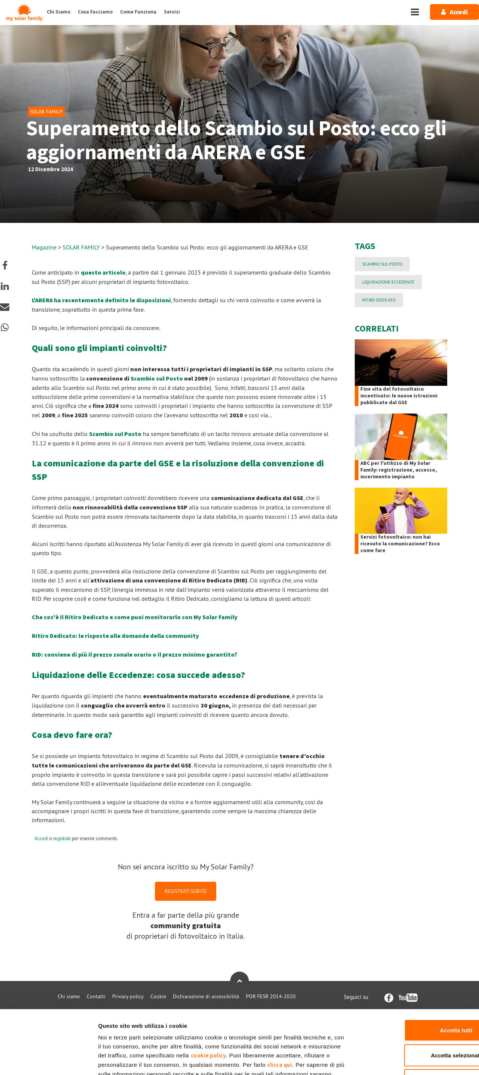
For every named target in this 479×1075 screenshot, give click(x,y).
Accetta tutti (416, 976)
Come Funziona (138, 12)
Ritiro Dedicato (379, 300)
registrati (62, 838)
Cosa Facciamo (95, 12)
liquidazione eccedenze (388, 282)
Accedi (41, 838)
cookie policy (208, 1001)
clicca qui (279, 1011)
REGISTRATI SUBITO (186, 891)
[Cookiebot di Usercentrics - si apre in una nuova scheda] (48, 1060)
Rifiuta (416, 1026)
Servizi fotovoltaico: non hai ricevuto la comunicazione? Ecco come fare (400, 544)
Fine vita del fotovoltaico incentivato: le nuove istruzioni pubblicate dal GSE (398, 396)
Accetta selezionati (416, 1001)
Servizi (172, 12)
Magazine (44, 247)
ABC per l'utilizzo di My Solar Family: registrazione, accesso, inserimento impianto (398, 470)
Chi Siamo (58, 12)
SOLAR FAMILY (81, 247)
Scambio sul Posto (157, 379)
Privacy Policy (245, 1029)
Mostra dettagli (393, 1060)
